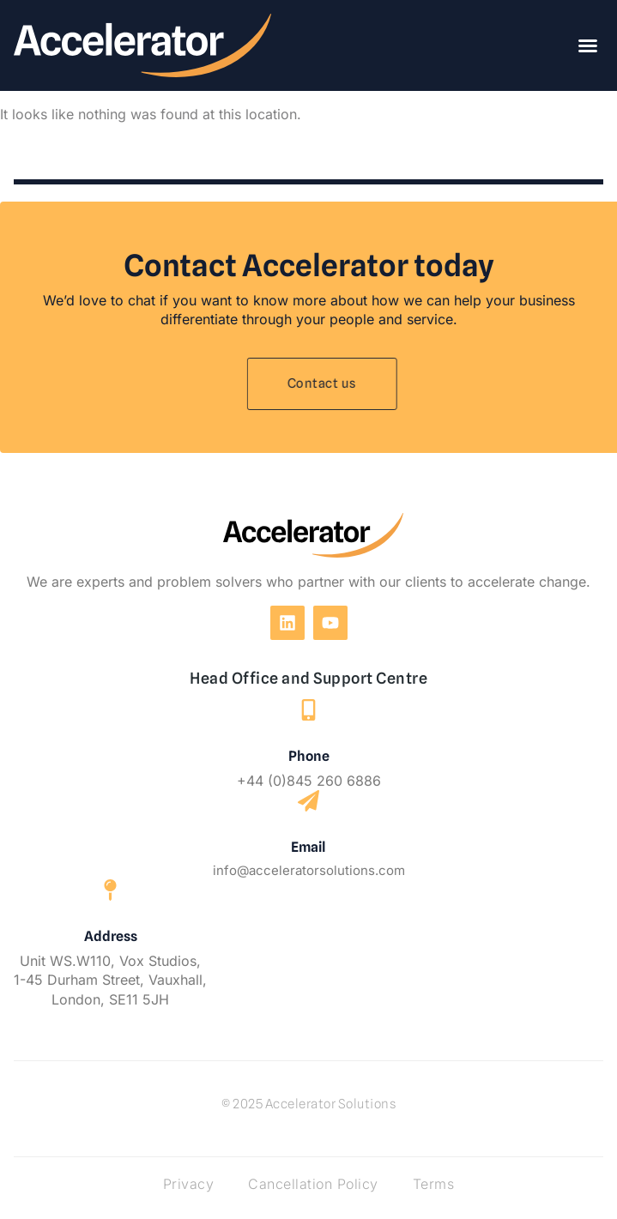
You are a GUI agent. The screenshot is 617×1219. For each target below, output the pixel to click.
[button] (587, 45)
